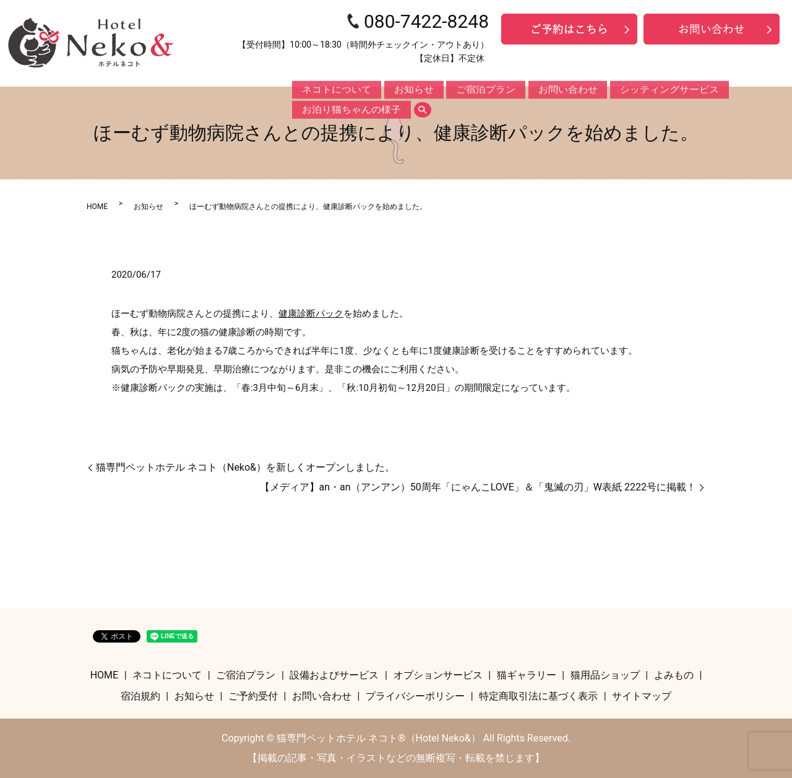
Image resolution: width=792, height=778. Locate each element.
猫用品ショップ (605, 675)
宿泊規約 (140, 696)
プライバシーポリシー (415, 696)
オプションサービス (438, 675)
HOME (97, 206)
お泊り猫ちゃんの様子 (671, 90)
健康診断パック (310, 313)
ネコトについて (325, 90)
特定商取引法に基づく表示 (538, 696)
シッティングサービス (579, 90)
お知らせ (384, 90)
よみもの (674, 675)
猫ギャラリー (526, 675)
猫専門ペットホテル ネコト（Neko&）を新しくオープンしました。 (245, 467)
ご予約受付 (253, 696)
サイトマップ (641, 696)
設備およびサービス (334, 675)
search (732, 90)
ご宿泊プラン (439, 90)
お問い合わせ (502, 90)
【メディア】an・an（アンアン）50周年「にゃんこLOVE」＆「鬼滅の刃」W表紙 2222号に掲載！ (478, 487)
